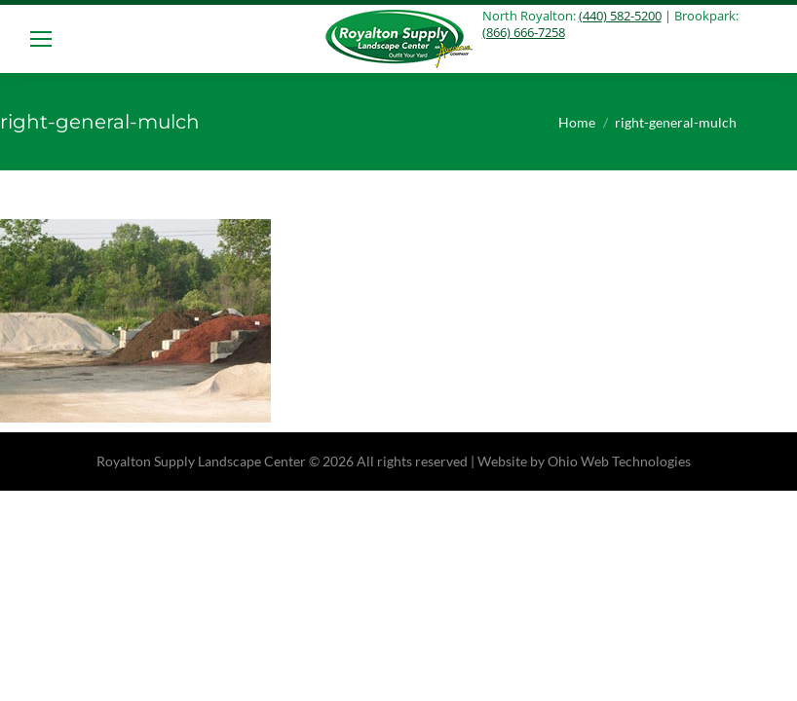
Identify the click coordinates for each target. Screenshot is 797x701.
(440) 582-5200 (620, 15)
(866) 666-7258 (523, 32)
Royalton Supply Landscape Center (201, 461)
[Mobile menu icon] (41, 39)
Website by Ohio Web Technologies (584, 461)
